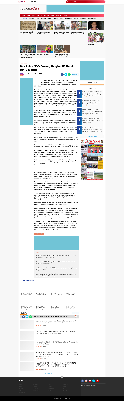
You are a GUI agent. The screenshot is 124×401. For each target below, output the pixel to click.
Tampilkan (75, 313)
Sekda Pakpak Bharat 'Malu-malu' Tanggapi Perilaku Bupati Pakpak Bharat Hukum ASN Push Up (61, 32)
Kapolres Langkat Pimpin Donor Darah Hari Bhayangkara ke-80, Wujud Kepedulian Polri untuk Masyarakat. (55, 324)
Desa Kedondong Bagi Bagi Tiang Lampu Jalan (95, 43)
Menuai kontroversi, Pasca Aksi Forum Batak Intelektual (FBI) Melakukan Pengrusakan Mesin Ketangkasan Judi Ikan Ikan (78, 33)
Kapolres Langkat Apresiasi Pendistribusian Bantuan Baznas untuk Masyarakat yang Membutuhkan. (55, 335)
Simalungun (69, 18)
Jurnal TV (58, 15)
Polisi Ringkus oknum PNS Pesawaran (43, 55)
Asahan (25, 18)
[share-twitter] (65, 74)
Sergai (61, 18)
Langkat (50, 18)
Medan (56, 18)
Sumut (28, 15)
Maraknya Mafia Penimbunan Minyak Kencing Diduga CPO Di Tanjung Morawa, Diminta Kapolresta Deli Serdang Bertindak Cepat (94, 101)
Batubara (31, 18)
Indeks (23, 15)
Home (23, 2)
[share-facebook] (62, 74)
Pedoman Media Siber (92, 385)
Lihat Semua (49, 374)
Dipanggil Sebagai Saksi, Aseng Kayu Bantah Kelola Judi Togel (61, 55)
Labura (37, 18)
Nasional (39, 15)
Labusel (44, 18)
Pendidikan (46, 15)
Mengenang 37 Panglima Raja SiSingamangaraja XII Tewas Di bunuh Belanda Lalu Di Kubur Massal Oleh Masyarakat (27, 33)
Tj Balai (76, 18)
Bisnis (52, 15)
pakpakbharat (92, 18)
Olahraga (65, 15)
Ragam (33, 15)
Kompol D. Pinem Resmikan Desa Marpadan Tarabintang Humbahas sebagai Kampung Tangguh (27, 56)
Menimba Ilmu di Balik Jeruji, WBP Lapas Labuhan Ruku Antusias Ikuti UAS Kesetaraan (56, 343)
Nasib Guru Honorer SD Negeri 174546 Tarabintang (95, 32)
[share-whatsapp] (69, 74)
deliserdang (83, 18)
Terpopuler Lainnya (92, 131)
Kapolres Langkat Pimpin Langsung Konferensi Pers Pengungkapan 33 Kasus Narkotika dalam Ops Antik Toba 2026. (93, 125)
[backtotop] (62, 377)
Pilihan (26, 63)
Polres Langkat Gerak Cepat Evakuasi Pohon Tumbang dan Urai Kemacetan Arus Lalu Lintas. (94, 109)
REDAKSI (83, 385)
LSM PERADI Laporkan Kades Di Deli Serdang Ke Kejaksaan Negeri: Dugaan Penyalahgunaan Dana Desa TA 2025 (94, 93)
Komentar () (75, 74)
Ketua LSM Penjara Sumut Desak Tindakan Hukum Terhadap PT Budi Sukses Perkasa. (44, 32)
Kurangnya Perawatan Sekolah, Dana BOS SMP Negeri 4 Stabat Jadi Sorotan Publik (94, 117)
